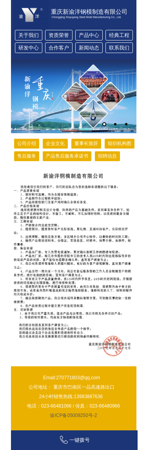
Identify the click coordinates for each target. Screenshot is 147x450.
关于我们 (28, 35)
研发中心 (28, 48)
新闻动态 (89, 48)
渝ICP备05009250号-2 (73, 415)
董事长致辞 (86, 143)
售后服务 (26, 156)
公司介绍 (26, 143)
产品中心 (89, 35)
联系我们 (119, 48)
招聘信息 (107, 156)
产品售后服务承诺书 (67, 156)
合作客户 (59, 48)
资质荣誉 (59, 35)
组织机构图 (119, 143)
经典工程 (119, 35)
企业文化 (55, 143)
